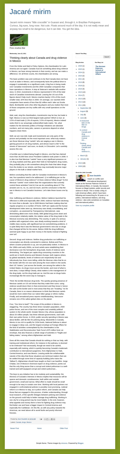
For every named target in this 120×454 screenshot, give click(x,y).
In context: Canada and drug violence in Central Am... (85, 135)
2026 (80, 66)
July (82, 115)
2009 (80, 166)
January (83, 159)
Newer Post (14, 428)
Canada (18, 422)
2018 (80, 86)
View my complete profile (85, 205)
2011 (80, 105)
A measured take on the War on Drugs (85, 124)
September (84, 108)
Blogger (80, 443)
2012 (80, 102)
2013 (80, 99)
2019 (80, 82)
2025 (80, 69)
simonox (64, 443)
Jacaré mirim (30, 12)
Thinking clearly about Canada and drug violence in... (85, 147)
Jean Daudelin (95, 176)
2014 (80, 95)
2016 (80, 89)
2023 (80, 76)
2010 (80, 163)
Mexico (29, 422)
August (83, 111)
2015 (80, 92)
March (82, 156)
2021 (80, 79)
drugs (24, 422)
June (82, 118)
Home (39, 428)
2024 (80, 72)
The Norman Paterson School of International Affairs (101, 70)
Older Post (64, 428)
